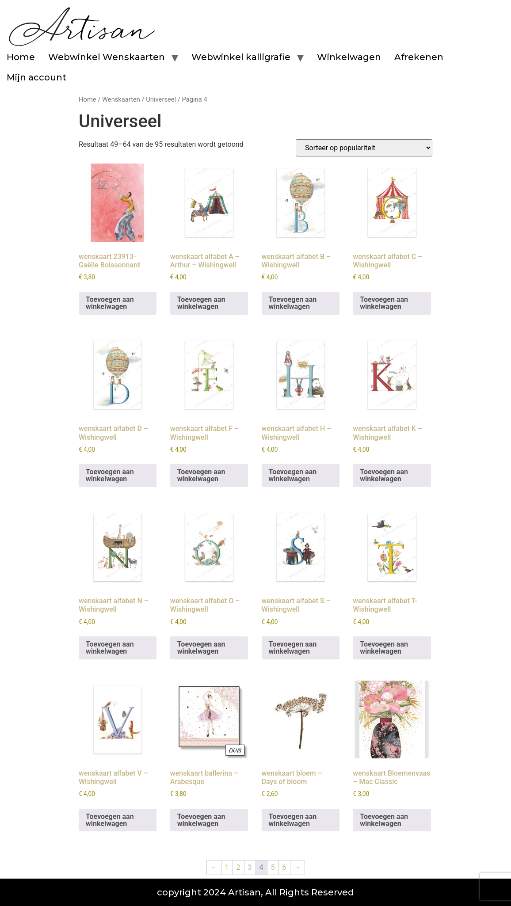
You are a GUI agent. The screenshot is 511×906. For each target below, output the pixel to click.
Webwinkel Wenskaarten (106, 57)
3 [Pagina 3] (250, 867)
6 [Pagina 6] (284, 867)
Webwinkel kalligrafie (240, 57)
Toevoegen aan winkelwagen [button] (110, 303)
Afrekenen (418, 57)
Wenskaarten (121, 99)
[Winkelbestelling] (364, 147)
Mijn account (36, 77)
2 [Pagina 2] (238, 867)
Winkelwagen (349, 57)
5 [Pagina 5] (273, 867)
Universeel (161, 99)
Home (21, 57)
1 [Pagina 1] (227, 867)
